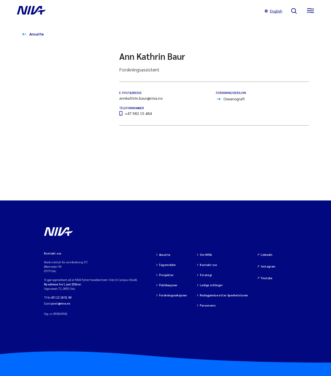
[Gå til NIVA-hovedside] (136, 11)
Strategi (206, 275)
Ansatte (36, 33)
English (273, 10)
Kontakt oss (208, 265)
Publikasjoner (168, 285)
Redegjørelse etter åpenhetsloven (224, 295)
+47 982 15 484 (138, 113)
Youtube (267, 278)
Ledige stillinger (211, 285)
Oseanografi (234, 98)
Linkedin (266, 254)
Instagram (268, 266)
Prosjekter (166, 275)
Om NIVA (206, 254)
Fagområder (167, 265)
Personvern (208, 305)
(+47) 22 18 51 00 (60, 297)
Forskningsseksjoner (173, 295)
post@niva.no (61, 303)
